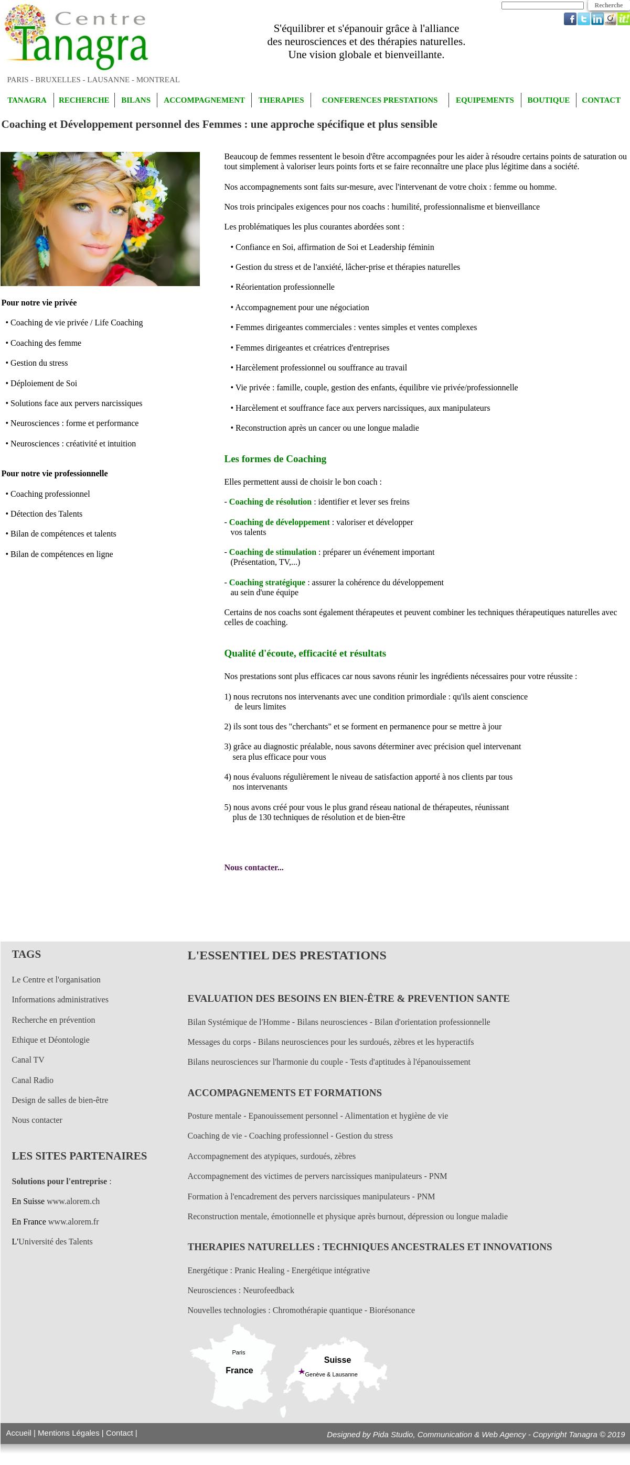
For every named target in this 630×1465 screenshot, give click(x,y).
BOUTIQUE (548, 100)
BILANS (136, 100)
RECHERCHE (84, 100)
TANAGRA (27, 100)
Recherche (609, 5)
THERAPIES (281, 100)
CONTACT (601, 100)
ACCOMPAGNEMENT (204, 100)
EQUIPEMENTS (485, 100)
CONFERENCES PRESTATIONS (380, 100)
